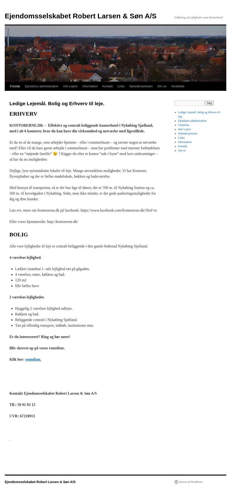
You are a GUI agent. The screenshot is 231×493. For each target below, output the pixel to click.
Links (120, 86)
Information (90, 86)
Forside (15, 86)
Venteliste (177, 86)
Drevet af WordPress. (191, 482)
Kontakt (107, 86)
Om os (161, 86)
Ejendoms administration (41, 86)
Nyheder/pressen (141, 86)
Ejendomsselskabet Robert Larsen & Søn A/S (81, 16)
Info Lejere (70, 86)
